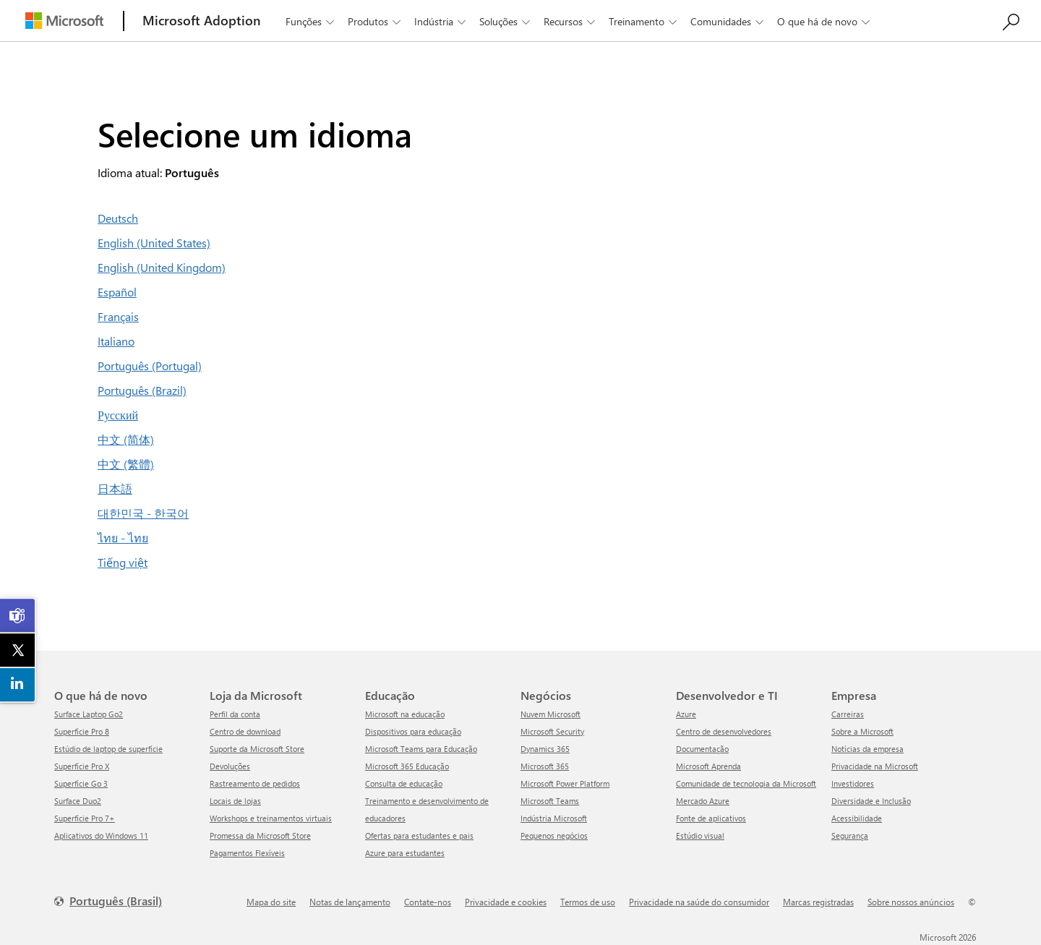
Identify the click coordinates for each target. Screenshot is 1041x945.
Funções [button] (311, 21)
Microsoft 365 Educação (407, 766)
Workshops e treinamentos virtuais (271, 818)
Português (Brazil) (142, 390)
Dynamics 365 (545, 748)
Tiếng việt (122, 562)
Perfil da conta (235, 714)
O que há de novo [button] (825, 21)
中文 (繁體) (126, 463)
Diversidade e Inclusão (871, 800)
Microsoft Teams (549, 800)
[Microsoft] (64, 20)
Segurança (849, 835)
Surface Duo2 (77, 800)
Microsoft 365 (544, 766)
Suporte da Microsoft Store (257, 748)
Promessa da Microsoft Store (260, 835)
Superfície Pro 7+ (84, 818)
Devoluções (230, 766)
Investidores (852, 783)
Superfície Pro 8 (81, 731)
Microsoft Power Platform (564, 783)
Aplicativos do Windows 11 (101, 835)
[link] (18, 616)
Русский (118, 414)
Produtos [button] (375, 21)
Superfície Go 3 (81, 783)
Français (118, 316)
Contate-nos (427, 901)
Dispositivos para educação (413, 731)
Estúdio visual (700, 835)
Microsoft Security (552, 731)
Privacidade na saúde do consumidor (699, 901)
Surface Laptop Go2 (88, 714)
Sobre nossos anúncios (911, 901)
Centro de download (245, 731)
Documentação (702, 748)
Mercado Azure (702, 800)
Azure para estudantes (405, 852)
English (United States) (154, 242)
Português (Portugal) (150, 365)
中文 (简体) (126, 439)
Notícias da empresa (867, 748)
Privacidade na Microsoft (874, 766)
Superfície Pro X (81, 766)
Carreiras (847, 714)
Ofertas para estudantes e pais (419, 835)
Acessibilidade (856, 818)
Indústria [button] (441, 21)
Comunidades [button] (728, 21)
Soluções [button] (506, 21)
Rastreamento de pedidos (255, 783)
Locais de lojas (235, 800)
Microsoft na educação (405, 714)
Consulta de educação (403, 783)
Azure (686, 714)
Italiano (116, 341)
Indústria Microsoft (553, 818)
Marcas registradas (818, 901)
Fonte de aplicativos (711, 818)
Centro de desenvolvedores (723, 731)
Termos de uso (587, 901)
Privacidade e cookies (506, 901)
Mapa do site (271, 901)
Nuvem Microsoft (550, 714)
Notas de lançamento (349, 901)
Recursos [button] (571, 21)
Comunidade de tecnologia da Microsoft (746, 783)
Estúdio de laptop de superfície (108, 748)
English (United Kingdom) (162, 267)
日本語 (115, 488)
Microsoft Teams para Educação (421, 748)
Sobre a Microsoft (862, 731)
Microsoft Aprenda (708, 766)
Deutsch (118, 218)
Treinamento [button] (644, 21)
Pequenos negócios (554, 835)
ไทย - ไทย (123, 537)
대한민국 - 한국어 (143, 513)
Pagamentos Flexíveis (247, 852)
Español (117, 291)
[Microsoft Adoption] (202, 20)
